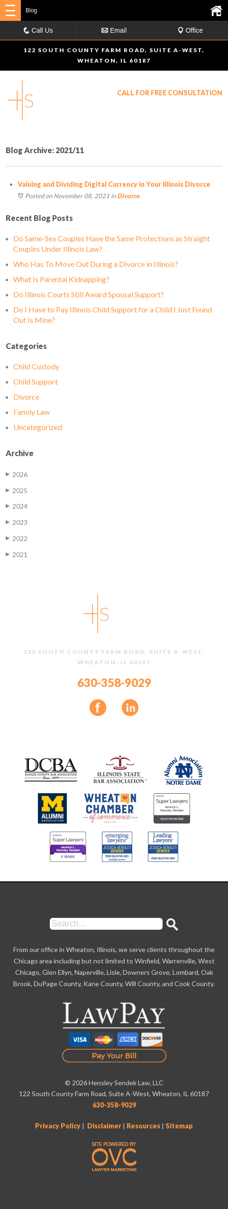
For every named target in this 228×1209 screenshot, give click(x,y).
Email (114, 30)
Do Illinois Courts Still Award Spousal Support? (88, 294)
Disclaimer (104, 1126)
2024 (16, 506)
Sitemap (179, 1126)
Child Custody (36, 366)
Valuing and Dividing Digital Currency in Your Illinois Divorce (114, 184)
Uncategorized (37, 426)
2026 (16, 474)
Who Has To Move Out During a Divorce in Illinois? (95, 263)
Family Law (31, 411)
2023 (16, 522)
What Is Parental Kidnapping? (61, 279)
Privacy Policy (58, 1126)
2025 (16, 490)
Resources (143, 1126)
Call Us (38, 30)
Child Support (35, 381)
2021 (16, 554)
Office (190, 30)
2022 (16, 538)
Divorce (128, 196)
